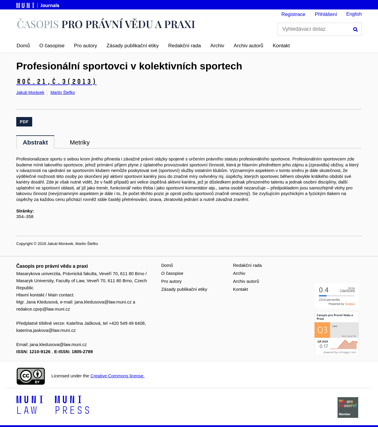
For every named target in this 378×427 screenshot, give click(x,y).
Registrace (293, 14)
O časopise (51, 45)
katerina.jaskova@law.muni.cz (46, 330)
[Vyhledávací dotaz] (320, 29)
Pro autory (85, 45)
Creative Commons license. (117, 375)
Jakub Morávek (30, 92)
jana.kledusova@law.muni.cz (103, 301)
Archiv (217, 45)
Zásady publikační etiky (133, 45)
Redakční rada (184, 45)
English (354, 14)
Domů (23, 45)
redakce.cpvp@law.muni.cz (43, 308)
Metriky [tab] (80, 142)
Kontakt (281, 45)
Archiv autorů (248, 45)
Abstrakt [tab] (35, 142)
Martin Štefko (62, 92)
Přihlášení (326, 14)
